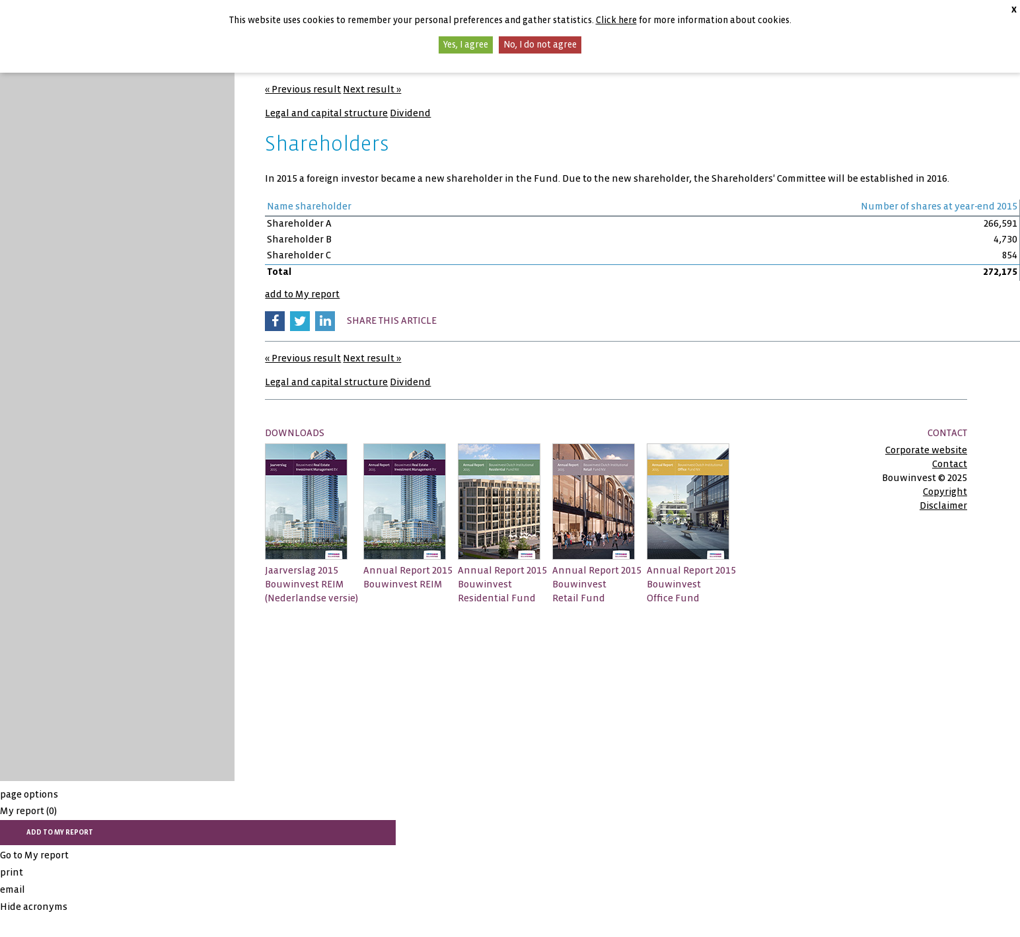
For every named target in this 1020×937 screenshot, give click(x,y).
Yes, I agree (465, 45)
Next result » (372, 89)
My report (28, 811)
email (12, 889)
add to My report (302, 294)
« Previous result (303, 89)
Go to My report (34, 855)
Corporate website (926, 450)
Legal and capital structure (326, 113)
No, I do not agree (540, 45)
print (11, 872)
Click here (616, 20)
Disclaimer (943, 505)
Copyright (945, 491)
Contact (949, 464)
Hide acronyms (33, 906)
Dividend (410, 113)
